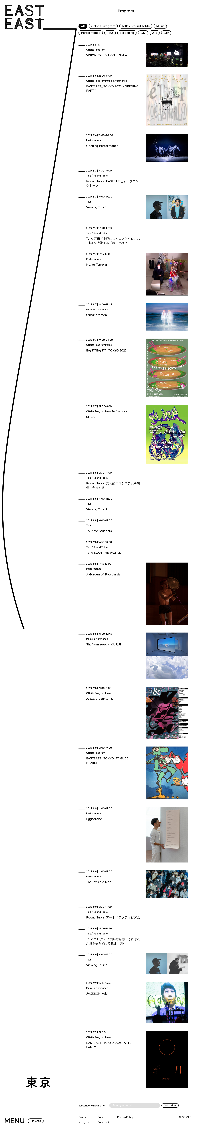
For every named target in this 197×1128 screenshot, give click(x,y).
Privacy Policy (125, 1117)
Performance (90, 33)
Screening (127, 33)
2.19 (166, 33)
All (83, 26)
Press (101, 1117)
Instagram (84, 1122)
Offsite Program (103, 26)
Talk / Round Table (136, 26)
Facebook (103, 1122)
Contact (82, 1117)
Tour (110, 33)
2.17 (143, 33)
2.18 (154, 33)
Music (160, 26)
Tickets (35, 1121)
